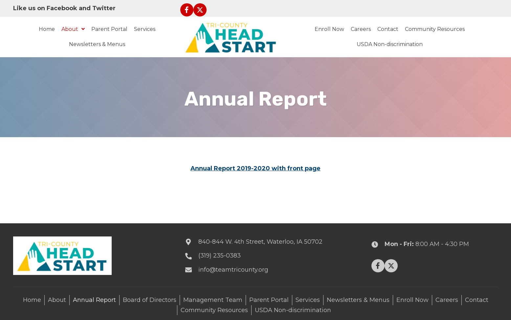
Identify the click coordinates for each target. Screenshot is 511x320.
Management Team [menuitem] (212, 300)
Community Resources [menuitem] (214, 310)
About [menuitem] (57, 300)
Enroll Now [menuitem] (412, 300)
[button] (186, 9)
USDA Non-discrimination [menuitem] (293, 310)
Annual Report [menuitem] (94, 300)
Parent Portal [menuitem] (269, 300)
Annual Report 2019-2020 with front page (255, 168)
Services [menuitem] (308, 300)
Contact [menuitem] (476, 300)
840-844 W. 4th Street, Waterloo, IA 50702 (260, 241)
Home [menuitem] (32, 300)
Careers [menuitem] (446, 300)
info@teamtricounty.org (233, 269)
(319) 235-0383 (219, 255)
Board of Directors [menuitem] (149, 300)
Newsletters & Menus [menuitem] (358, 300)
